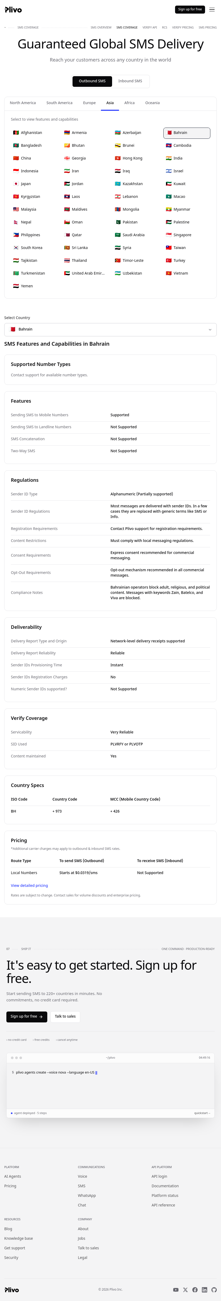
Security (11, 1258)
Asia (110, 103)
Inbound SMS (130, 81)
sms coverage (127, 28)
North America (23, 103)
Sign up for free (190, 9)
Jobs (81, 1238)
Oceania (152, 103)
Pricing (10, 1186)
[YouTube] (175, 1289)
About (83, 1229)
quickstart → (202, 1113)
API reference (163, 1205)
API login (159, 1176)
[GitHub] (214, 1289)
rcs (164, 28)
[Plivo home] (13, 9)
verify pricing (183, 28)
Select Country (17, 318)
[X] (185, 1289)
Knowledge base (18, 1238)
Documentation (165, 1186)
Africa (129, 103)
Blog (8, 1229)
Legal (82, 1258)
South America (59, 103)
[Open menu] (212, 9)
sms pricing (208, 28)
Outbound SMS (92, 81)
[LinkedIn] (204, 1289)
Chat (82, 1205)
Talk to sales (65, 1016)
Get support (14, 1248)
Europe (89, 103)
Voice (82, 1176)
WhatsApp (87, 1195)
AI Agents (12, 1176)
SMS (81, 1186)
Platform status (165, 1195)
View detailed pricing (29, 885)
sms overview (101, 28)
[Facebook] (195, 1289)
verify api (150, 28)
